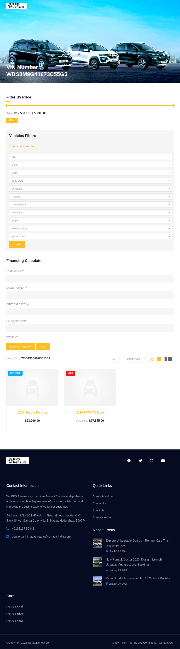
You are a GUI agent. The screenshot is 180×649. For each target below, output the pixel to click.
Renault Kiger (14, 620)
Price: (9, 113)
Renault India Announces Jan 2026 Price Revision (139, 578)
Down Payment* (16, 287)
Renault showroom (39, 642)
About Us (98, 510)
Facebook (128, 460)
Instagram (151, 460)
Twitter (140, 460)
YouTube (163, 460)
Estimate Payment (20, 346)
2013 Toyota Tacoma (32, 412)
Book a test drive (103, 496)
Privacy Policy (118, 642)
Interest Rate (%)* (18, 304)
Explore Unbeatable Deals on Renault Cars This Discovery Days (137, 543)
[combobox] (90, 157)
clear (43, 346)
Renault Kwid (14, 606)
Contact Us (99, 503)
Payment (12, 337)
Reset (17, 244)
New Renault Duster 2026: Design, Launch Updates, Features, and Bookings (134, 562)
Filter (12, 120)
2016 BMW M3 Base (90, 412)
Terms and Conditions (143, 642)
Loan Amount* (15, 271)
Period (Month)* (17, 320)
